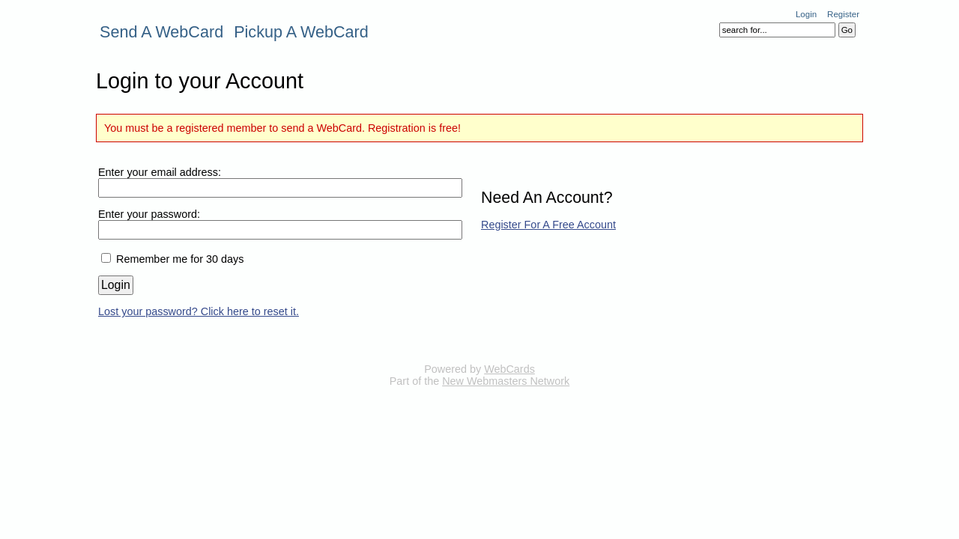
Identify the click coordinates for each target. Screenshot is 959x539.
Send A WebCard (161, 31)
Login (806, 14)
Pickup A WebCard (301, 31)
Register (843, 14)
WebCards (509, 369)
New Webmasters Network (505, 381)
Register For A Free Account (548, 225)
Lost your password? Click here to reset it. (198, 311)
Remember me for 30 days (179, 259)
